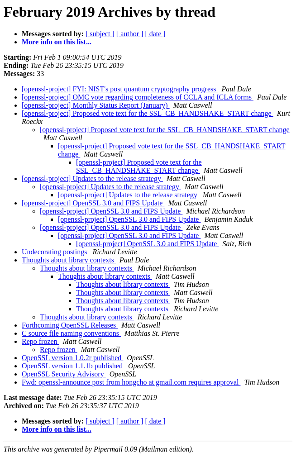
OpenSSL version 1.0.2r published (72, 358)
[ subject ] (100, 34)
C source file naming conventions (71, 333)
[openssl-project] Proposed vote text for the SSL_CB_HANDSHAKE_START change (147, 113)
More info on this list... (56, 42)
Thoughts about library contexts (69, 260)
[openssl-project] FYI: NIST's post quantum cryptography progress (120, 89)
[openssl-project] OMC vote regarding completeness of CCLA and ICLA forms (137, 97)
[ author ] (129, 34)
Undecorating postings (55, 252)
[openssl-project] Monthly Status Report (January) (96, 105)
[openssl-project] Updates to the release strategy (92, 178)
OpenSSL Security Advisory (64, 374)
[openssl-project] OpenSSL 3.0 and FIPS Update (93, 203)
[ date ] (155, 34)
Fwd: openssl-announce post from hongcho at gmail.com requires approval (131, 382)
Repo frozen (40, 341)
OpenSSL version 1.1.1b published (73, 366)
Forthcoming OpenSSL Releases (70, 325)
